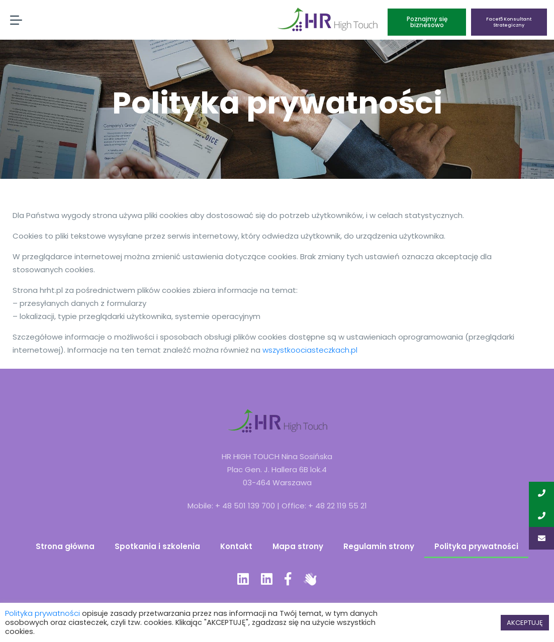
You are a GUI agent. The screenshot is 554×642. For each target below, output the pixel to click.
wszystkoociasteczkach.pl (309, 350)
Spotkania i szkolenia (157, 546)
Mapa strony (297, 546)
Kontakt (236, 546)
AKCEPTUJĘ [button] (525, 622)
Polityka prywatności (476, 546)
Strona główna (65, 546)
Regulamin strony (378, 546)
